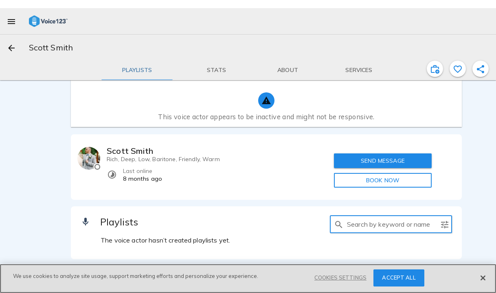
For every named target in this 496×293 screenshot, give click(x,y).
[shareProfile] (480, 69)
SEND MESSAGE (383, 160)
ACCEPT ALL (398, 277)
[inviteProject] (435, 69)
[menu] (11, 21)
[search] (339, 224)
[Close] (483, 278)
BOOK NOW (382, 180)
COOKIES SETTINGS (340, 277)
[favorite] (458, 69)
